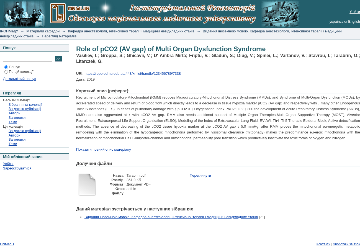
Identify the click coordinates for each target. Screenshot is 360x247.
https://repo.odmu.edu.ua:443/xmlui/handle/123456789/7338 (132, 73)
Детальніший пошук (19, 79)
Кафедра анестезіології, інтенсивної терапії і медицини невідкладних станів (131, 31)
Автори (14, 113)
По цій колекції (19, 72)
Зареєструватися (17, 168)
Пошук (12, 67)
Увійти (354, 12)
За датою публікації (25, 109)
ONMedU (7, 244)
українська (338, 21)
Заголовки (17, 117)
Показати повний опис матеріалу (103, 149)
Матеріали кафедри (43, 31)
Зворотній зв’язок (346, 244)
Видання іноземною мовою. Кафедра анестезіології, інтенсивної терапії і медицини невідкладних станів (171, 217)
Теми (13, 122)
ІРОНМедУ (9, 31)
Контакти (323, 244)
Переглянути (200, 175)
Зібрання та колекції (25, 104)
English (354, 21)
